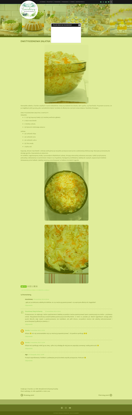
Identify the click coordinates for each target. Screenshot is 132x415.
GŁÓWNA (42, 2)
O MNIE (72, 2)
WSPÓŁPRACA (80, 2)
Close (79, 25)
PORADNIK (65, 2)
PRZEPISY (50, 2)
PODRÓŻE (57, 2)
